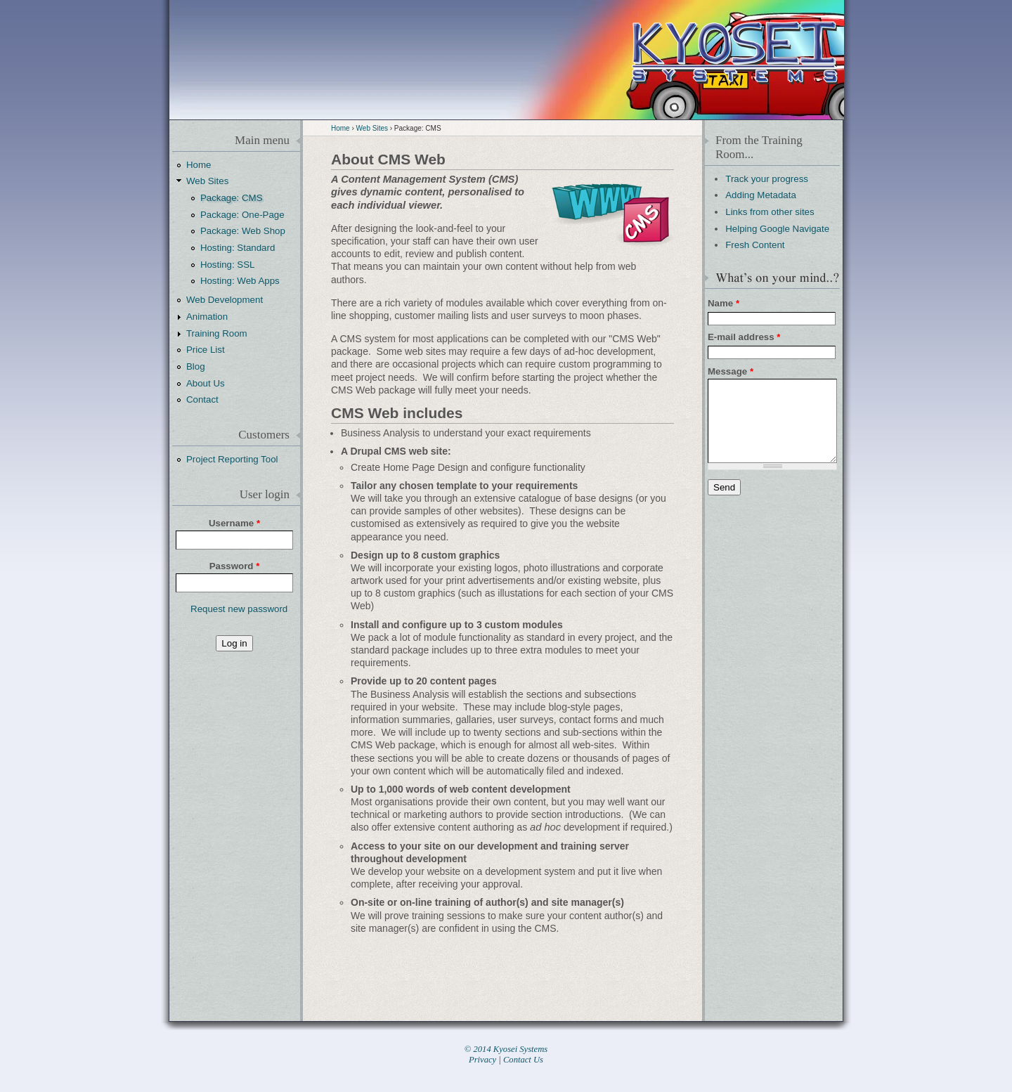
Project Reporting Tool (232, 459)
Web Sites (372, 128)
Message (730, 371)
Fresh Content (754, 245)
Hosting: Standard (237, 247)
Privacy (482, 1060)
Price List (205, 349)
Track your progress (766, 179)
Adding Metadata (760, 195)
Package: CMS (231, 198)
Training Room (216, 333)
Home (340, 128)
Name (723, 303)
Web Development (224, 299)
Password (234, 566)
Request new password (238, 609)
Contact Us (523, 1060)
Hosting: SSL (227, 264)
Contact (202, 399)
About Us (205, 383)
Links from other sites (769, 212)
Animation (207, 316)
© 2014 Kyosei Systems (506, 1049)
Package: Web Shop (242, 231)
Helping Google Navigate (777, 228)
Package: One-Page (242, 214)
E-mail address (744, 337)
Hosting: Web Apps (240, 280)
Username (234, 523)
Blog (195, 366)
